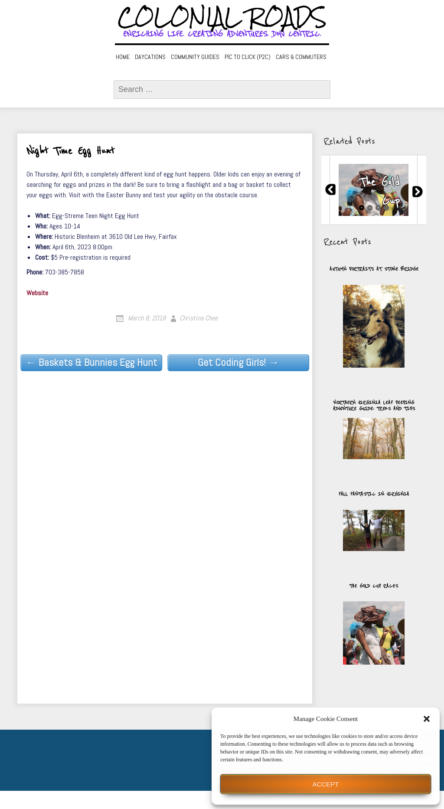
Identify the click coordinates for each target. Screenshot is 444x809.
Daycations (150, 57)
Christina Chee (199, 318)
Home (123, 57)
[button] (426, 718)
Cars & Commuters (301, 57)
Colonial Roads (222, 17)
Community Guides (195, 57)
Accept (326, 784)
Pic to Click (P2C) (248, 57)
